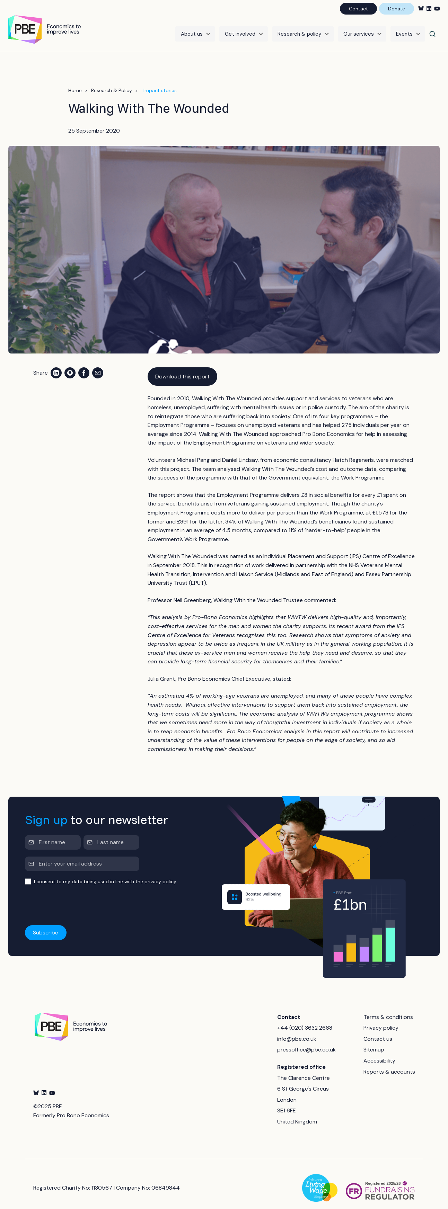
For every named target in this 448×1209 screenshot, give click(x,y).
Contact (358, 9)
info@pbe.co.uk (296, 1031)
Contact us (377, 1031)
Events (404, 30)
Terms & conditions (388, 1009)
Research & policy (299, 30)
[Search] (432, 30)
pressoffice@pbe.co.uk (306, 1042)
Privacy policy (380, 1020)
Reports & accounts (389, 1063)
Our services (358, 30)
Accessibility (379, 1052)
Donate (396, 9)
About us (192, 30)
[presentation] (77, 897)
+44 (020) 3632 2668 (304, 1020)
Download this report (182, 368)
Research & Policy (111, 82)
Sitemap (373, 1042)
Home (75, 82)
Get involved (240, 30)
